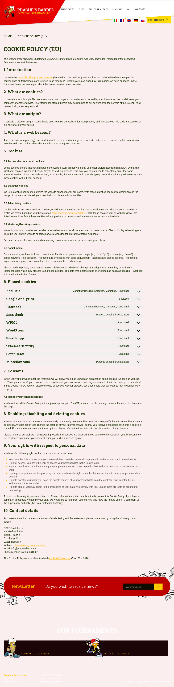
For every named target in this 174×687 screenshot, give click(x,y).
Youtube (167, 9)
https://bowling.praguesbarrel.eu (35, 77)
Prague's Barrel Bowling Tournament (28, 11)
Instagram (159, 9)
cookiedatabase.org (60, 558)
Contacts (139, 8)
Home (8, 36)
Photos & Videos (98, 8)
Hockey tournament (116, 653)
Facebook (151, 9)
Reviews (117, 8)
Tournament (66, 8)
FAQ (128, 8)
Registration (156, 19)
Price (80, 8)
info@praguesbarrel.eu (51, 681)
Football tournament (35, 653)
